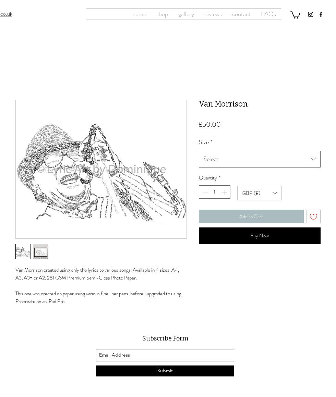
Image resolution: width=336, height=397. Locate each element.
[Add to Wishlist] (314, 217)
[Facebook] (320, 14)
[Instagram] (310, 14)
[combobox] (260, 159)
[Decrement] (204, 192)
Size (205, 142)
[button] (295, 14)
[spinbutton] (214, 192)
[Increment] (224, 192)
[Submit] (165, 370)
